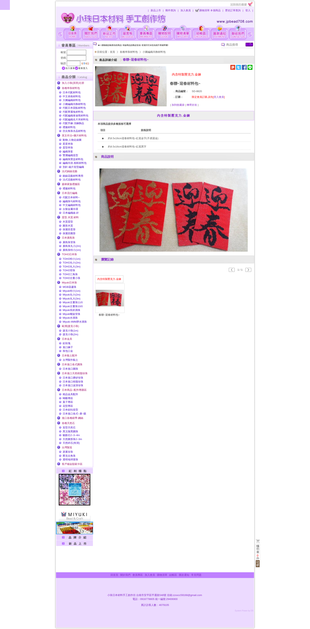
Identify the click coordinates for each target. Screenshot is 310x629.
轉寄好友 (192, 104)
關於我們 (125, 574)
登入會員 (219, 96)
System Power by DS (244, 611)
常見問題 (196, 574)
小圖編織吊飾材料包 (154, 51)
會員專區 (137, 574)
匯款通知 (184, 574)
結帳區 (173, 574)
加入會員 (186, 10)
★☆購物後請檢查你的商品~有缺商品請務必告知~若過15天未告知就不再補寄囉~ (133, 45)
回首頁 (114, 574)
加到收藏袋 (178, 104)
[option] (152, 45)
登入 (247, 10)
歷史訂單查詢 (233, 10)
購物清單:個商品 (210, 10)
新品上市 (156, 10)
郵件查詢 (170, 10)
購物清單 (162, 574)
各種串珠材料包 (129, 51)
